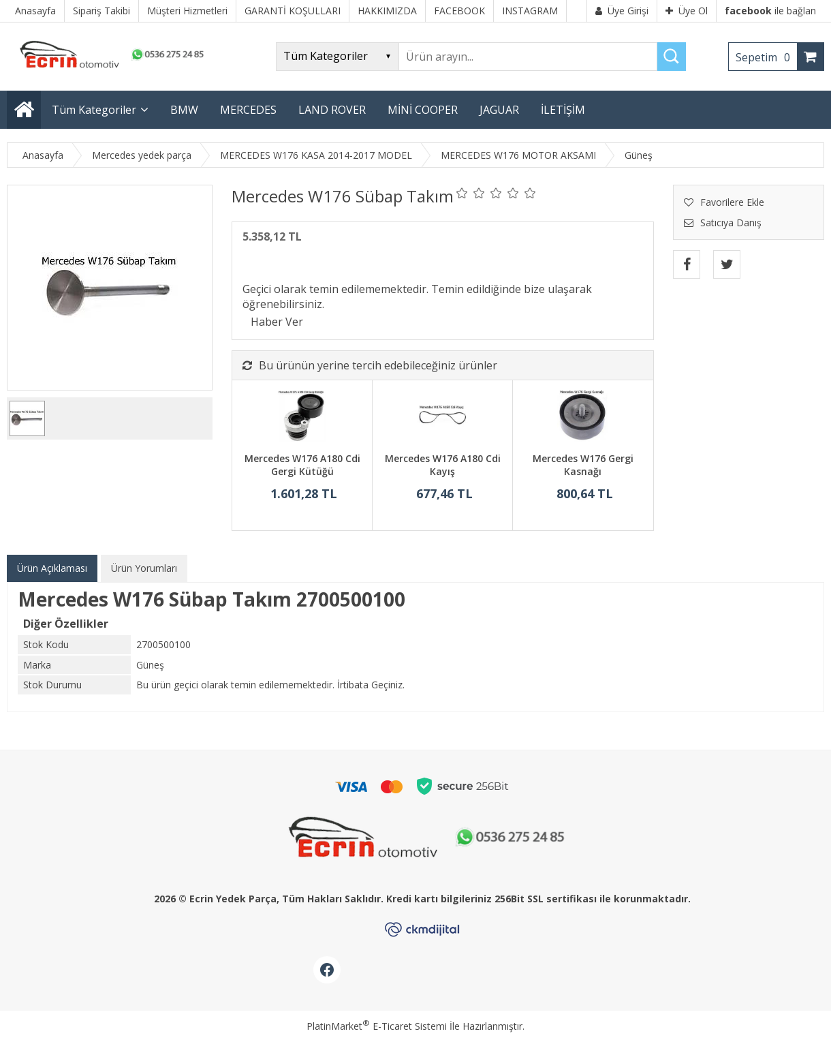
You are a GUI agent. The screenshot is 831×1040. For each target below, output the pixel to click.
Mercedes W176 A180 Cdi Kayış (443, 465)
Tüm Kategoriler (94, 109)
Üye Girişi (621, 10)
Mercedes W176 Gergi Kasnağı (583, 465)
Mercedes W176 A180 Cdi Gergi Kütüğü (302, 465)
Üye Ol (686, 10)
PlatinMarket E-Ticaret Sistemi (377, 1026)
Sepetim (766, 57)
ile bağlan (770, 10)
